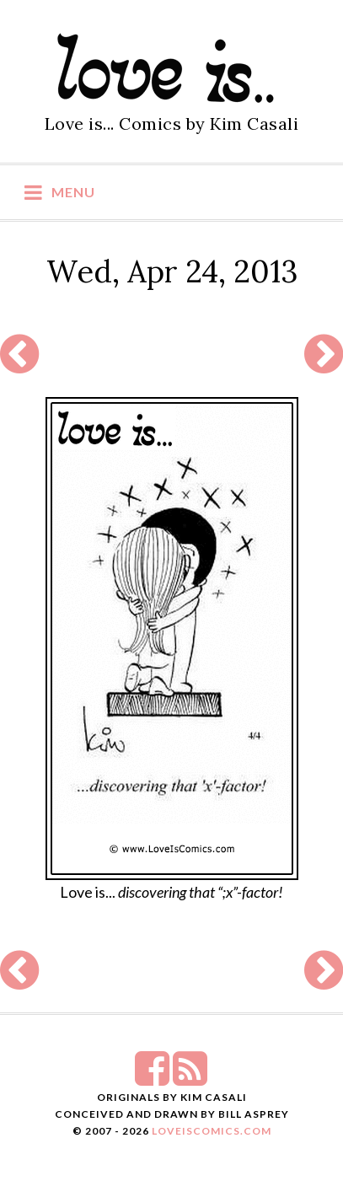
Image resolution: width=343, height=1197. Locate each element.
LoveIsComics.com (211, 1131)
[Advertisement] (171, 355)
